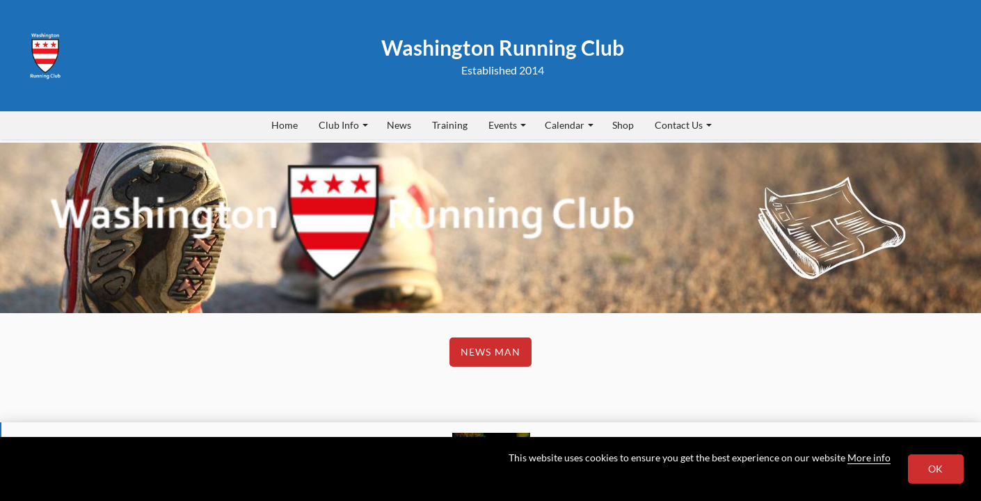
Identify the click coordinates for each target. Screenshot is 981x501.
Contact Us (683, 125)
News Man (490, 352)
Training (450, 125)
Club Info (343, 125)
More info (869, 457)
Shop (623, 125)
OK (936, 469)
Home (284, 125)
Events (507, 125)
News (399, 125)
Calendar (569, 125)
